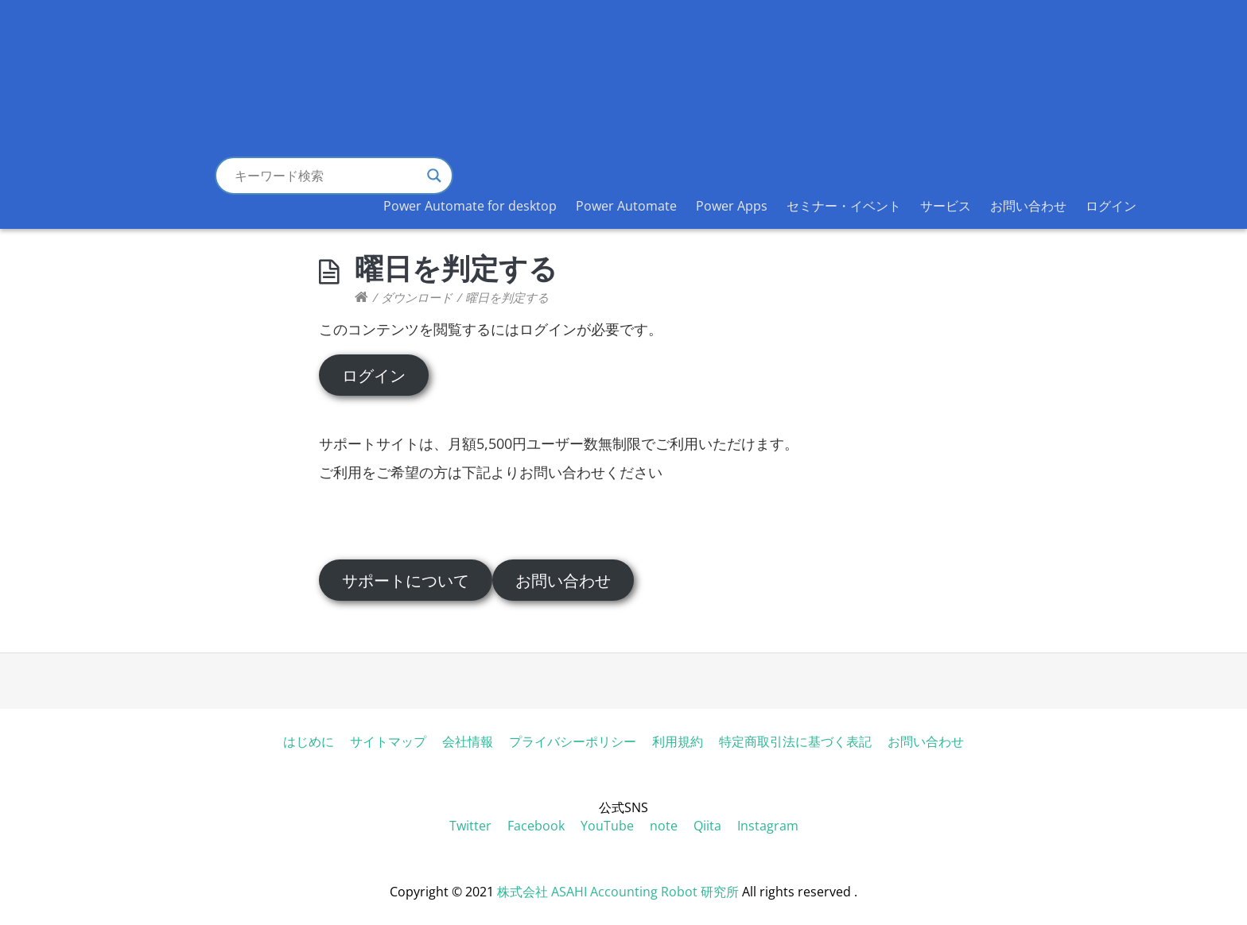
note (664, 825)
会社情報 (467, 741)
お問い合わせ (1028, 206)
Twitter (470, 825)
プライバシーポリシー (572, 741)
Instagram (767, 825)
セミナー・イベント (844, 206)
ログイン (1111, 206)
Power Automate (626, 206)
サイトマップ (388, 741)
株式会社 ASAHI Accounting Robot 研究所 (618, 891)
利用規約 (677, 741)
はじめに (308, 741)
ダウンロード (417, 297)
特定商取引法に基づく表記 (795, 741)
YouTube (607, 825)
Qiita (707, 825)
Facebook (536, 825)
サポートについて (405, 580)
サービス (945, 206)
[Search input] (327, 175)
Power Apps (731, 206)
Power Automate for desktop (470, 206)
